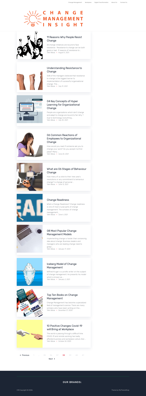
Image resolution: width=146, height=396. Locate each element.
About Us (114, 2)
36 (51, 355)
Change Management (75, 2)
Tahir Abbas (51, 53)
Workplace (88, 2)
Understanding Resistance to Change (65, 69)
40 (76, 355)
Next (52, 359)
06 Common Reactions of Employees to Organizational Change (65, 138)
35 (44, 355)
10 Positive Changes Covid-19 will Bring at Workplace (66, 327)
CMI (18, 390)
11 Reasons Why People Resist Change (63, 38)
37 (57, 355)
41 (83, 355)
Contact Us (123, 2)
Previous (24, 355)
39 (70, 355)
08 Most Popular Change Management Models (64, 232)
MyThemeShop (124, 390)
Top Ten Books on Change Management (65, 296)
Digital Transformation (101, 2)
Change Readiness (60, 200)
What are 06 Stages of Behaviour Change (62, 170)
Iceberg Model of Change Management (64, 265)
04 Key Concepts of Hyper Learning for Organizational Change (66, 104)
